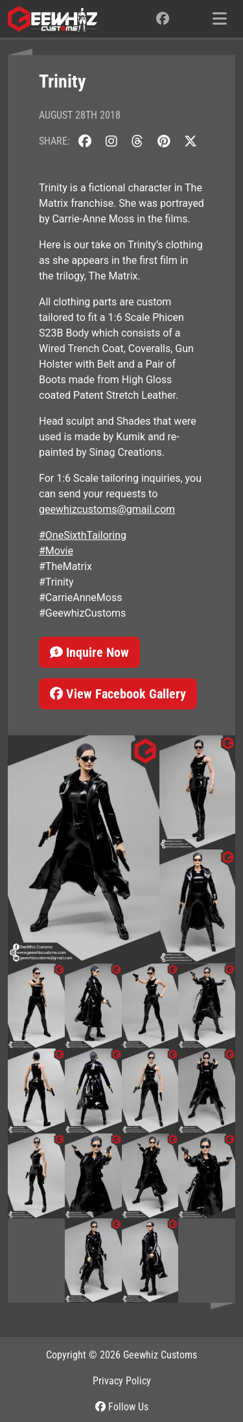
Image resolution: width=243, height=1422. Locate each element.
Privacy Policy (122, 1381)
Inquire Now (89, 652)
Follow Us (121, 1407)
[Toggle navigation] (219, 18)
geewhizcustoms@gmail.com (107, 509)
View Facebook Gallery (118, 694)
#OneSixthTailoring (82, 535)
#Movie (56, 551)
